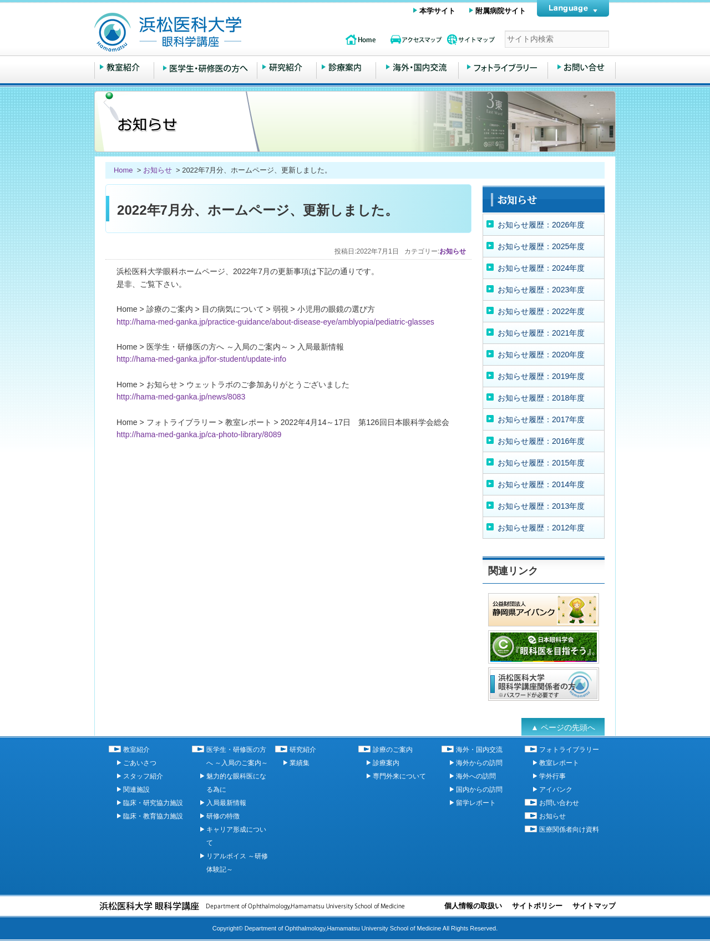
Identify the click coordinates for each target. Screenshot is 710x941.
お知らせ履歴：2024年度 (541, 268)
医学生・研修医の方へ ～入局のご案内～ (205, 67)
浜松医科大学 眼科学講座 (210, 32)
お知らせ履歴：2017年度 (541, 419)
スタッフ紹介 (143, 776)
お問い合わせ (581, 67)
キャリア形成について (236, 836)
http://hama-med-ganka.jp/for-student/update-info (201, 359)
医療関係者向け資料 (569, 829)
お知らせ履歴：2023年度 (541, 289)
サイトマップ (471, 39)
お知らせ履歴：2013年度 (541, 506)
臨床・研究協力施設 (153, 803)
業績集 (300, 763)
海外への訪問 (476, 776)
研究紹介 (286, 67)
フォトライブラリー (503, 67)
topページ (360, 39)
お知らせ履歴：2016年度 (541, 441)
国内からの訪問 (479, 789)
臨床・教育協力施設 (153, 816)
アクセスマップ (416, 39)
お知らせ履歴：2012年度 (541, 527)
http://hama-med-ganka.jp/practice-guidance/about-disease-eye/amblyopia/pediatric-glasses (275, 321)
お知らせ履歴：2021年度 (541, 332)
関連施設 (136, 789)
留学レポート (476, 803)
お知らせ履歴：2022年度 (541, 311)
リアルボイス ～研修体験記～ (237, 862)
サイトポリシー (537, 906)
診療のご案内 (346, 67)
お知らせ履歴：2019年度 (541, 376)
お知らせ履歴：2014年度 (541, 484)
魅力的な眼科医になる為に (236, 782)
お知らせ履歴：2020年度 (541, 354)
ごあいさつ (139, 763)
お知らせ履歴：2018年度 (541, 397)
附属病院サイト (500, 11)
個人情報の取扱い (473, 906)
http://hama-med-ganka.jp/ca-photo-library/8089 (198, 434)
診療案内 (386, 763)
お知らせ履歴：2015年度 (541, 462)
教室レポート (559, 763)
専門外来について (399, 776)
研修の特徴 (223, 816)
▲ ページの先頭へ (563, 727)
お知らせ (157, 170)
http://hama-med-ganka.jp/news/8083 (180, 396)
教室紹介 (124, 67)
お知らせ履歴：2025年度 (541, 246)
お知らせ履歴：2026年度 (541, 224)
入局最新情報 (226, 803)
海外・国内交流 (417, 67)
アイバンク (555, 789)
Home (124, 170)
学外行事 (552, 776)
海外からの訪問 (479, 763)
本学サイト (437, 11)
